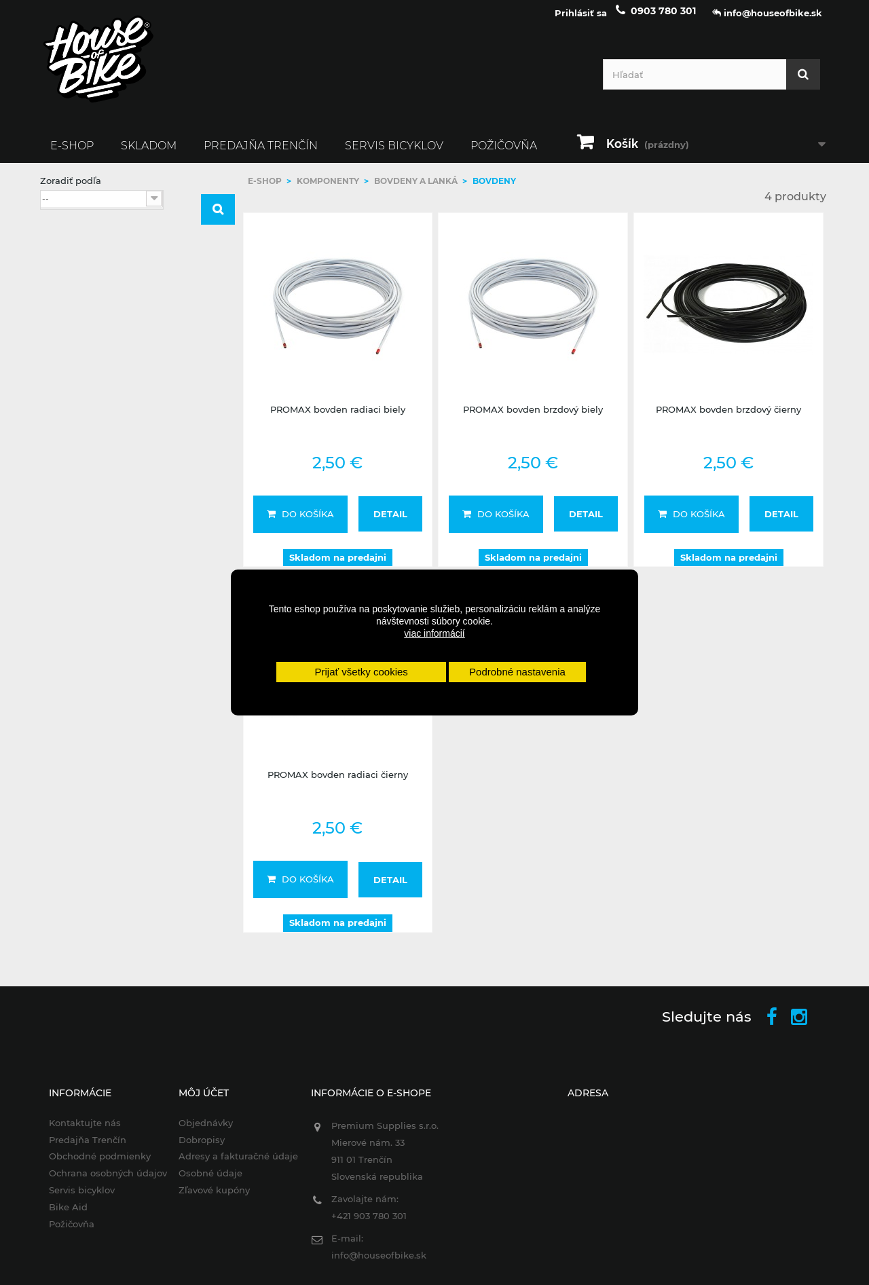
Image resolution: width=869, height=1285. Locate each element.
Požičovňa (503, 153)
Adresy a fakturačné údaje (232, 1164)
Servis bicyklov (394, 153)
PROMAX (84, 391)
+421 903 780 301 (366, 1223)
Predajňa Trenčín (261, 153)
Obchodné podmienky (91, 1164)
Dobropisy (195, 1147)
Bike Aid (59, 1215)
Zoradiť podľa (70, 188)
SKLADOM (149, 153)
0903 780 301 (663, 19)
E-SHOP (72, 153)
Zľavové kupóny (208, 1198)
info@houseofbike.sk (376, 1263)
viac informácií (434, 633)
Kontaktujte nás (76, 1130)
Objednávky (199, 1130)
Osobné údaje (204, 1181)
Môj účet (197, 1101)
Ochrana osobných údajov (99, 1181)
